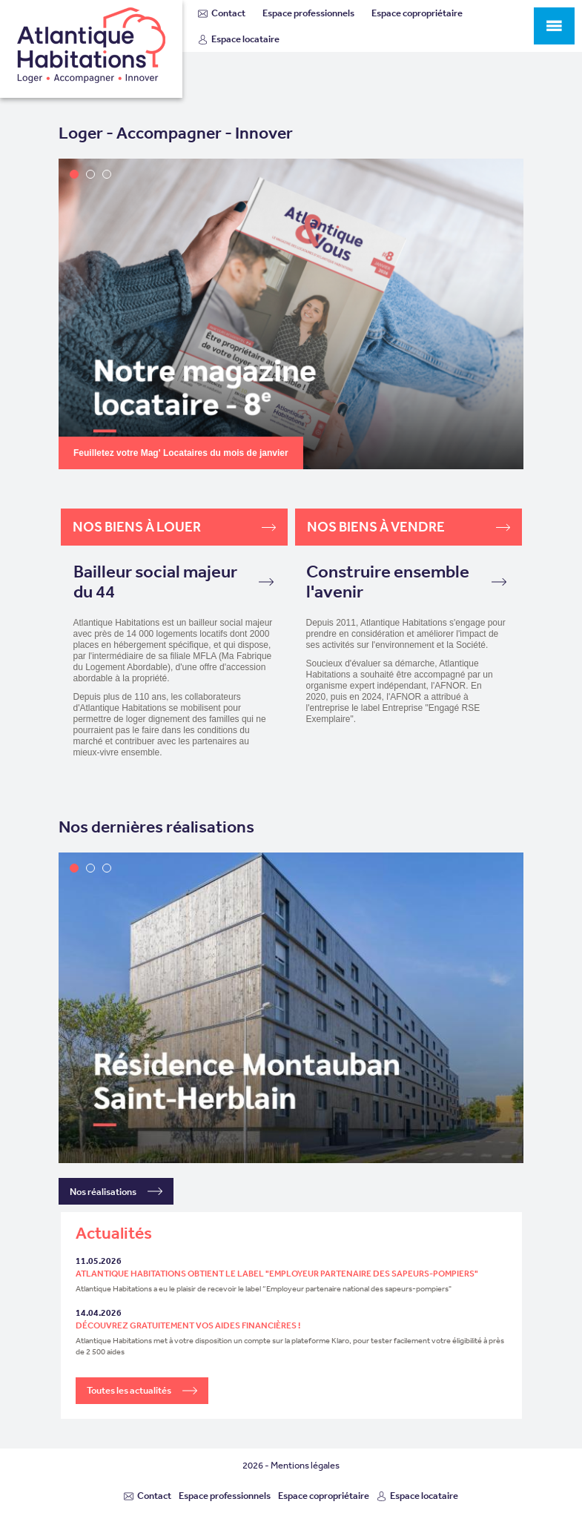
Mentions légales (305, 1465)
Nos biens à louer (174, 526)
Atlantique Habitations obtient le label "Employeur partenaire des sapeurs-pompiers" (277, 1273)
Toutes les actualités (142, 1390)
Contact (221, 13)
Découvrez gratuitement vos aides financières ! (188, 1325)
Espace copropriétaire (417, 13)
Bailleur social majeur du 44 (173, 582)
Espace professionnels (308, 13)
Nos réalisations (116, 1191)
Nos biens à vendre (408, 526)
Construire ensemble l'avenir (406, 582)
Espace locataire (239, 39)
